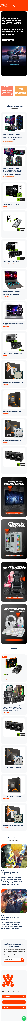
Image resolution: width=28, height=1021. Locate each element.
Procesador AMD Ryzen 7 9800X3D (13, 382)
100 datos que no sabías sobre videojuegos (10, 918)
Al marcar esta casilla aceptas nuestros (14, 956)
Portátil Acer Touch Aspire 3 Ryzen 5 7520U (13, 324)
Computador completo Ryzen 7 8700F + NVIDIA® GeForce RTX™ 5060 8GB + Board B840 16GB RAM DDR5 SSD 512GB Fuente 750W (12, 708)
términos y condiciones (14, 957)
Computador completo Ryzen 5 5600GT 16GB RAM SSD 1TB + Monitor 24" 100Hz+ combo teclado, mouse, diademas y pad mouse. (13, 137)
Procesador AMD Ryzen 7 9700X (12, 411)
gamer (2, 870)
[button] (25, 43)
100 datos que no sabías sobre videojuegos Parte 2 (10, 873)
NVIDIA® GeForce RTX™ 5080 (11, 233)
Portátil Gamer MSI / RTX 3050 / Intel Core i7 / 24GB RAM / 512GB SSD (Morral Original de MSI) (12, 293)
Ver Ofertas (8, 40)
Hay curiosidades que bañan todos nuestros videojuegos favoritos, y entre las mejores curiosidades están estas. (11, 925)
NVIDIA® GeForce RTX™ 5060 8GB (12, 469)
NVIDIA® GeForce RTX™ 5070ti (11, 204)
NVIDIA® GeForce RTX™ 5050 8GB (12, 353)
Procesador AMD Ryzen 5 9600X (12, 440)
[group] (7, 91)
